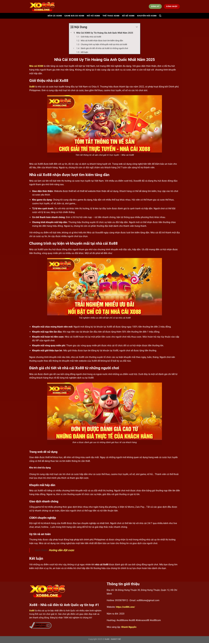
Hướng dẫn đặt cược (61, 550)
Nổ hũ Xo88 (93, 16)
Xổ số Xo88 (128, 16)
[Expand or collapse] (137, 27)
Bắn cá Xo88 (55, 16)
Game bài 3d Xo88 (74, 16)
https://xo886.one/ (125, 607)
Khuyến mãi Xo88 (147, 16)
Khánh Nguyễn (128, 627)
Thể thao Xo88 (111, 16)
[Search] (160, 15)
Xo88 (32, 86)
